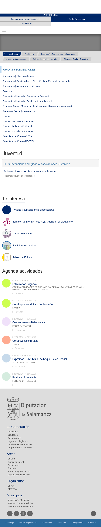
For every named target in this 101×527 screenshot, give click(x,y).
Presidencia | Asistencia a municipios (21, 86)
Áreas (11, 454)
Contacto (92, 523)
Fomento (7, 91)
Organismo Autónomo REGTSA (18, 141)
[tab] (50, 163)
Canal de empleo (22, 233)
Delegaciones (14, 438)
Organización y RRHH (19, 474)
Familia (16, 308)
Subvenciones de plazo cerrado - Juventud (31, 171)
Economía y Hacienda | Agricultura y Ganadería (26, 96)
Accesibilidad (47, 523)
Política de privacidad (27, 523)
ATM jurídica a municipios (20, 506)
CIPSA (11, 485)
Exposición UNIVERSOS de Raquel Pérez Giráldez (39, 359)
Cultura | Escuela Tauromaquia (18, 131)
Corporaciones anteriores (20, 447)
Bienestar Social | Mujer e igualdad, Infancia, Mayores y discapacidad (37, 106)
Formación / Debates (24, 381)
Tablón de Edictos (22, 257)
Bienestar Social (16, 462)
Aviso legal (9, 523)
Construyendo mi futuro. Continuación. (32, 304)
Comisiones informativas (20, 444)
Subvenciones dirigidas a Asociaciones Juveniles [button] (38, 164)
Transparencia (77, 523)
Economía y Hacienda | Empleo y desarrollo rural (27, 101)
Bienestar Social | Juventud (76, 59)
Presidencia (29, 54)
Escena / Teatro (21, 326)
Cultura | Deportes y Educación (18, 121)
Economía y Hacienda (19, 471)
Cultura (6, 116)
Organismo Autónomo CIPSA (17, 136)
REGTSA (12, 489)
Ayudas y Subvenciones (16, 59)
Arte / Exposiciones (24, 363)
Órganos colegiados (17, 441)
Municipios (14, 495)
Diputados (13, 435)
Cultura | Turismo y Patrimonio (18, 126)
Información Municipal (18, 500)
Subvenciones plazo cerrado (45, 59)
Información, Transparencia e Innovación (58, 54)
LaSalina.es (26, 23)
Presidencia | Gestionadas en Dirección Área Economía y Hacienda (36, 81)
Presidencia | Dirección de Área (18, 76)
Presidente (13, 431)
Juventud (18, 344)
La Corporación (18, 427)
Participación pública (24, 245)
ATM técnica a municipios (20, 503)
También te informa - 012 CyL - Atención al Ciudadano (43, 221)
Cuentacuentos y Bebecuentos (28, 322)
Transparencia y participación (25, 19)
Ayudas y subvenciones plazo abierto (33, 210)
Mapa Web (62, 523)
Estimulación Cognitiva (24, 284)
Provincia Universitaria (24, 377)
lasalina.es (13, 54)
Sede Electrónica (76, 19)
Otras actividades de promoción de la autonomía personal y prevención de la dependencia (48, 288)
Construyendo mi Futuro (25, 340)
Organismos (15, 481)
